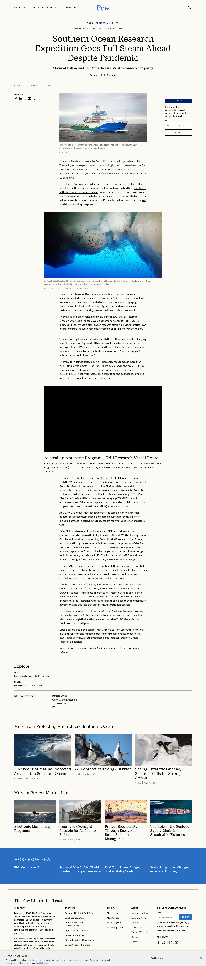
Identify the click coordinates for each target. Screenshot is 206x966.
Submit (178, 132)
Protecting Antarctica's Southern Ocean (74, 726)
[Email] (178, 125)
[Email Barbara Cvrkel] (53, 706)
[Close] (201, 958)
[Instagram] (163, 942)
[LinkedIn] (168, 942)
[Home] (39, 900)
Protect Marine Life (49, 792)
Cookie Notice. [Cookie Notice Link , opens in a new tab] (42, 963)
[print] (34, 98)
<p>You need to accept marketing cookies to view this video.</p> (103, 419)
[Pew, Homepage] (103, 7)
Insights (111, 907)
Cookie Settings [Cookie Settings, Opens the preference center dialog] (158, 958)
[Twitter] (172, 942)
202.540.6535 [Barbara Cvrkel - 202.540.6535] (59, 703)
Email (167, 120)
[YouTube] (176, 942)
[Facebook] (158, 942)
